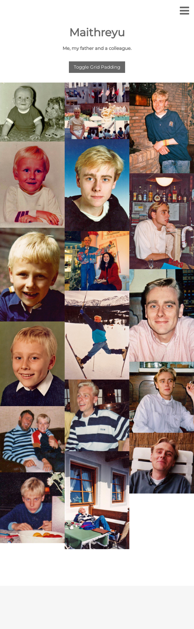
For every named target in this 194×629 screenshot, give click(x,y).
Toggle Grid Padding (97, 67)
